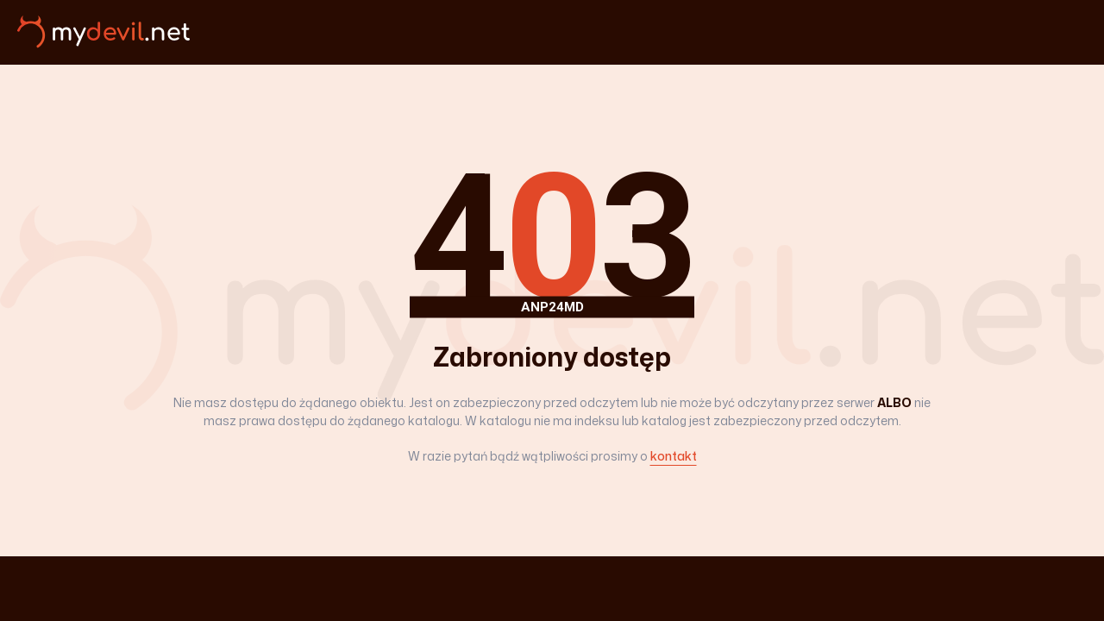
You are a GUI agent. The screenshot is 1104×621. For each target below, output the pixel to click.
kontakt (673, 456)
